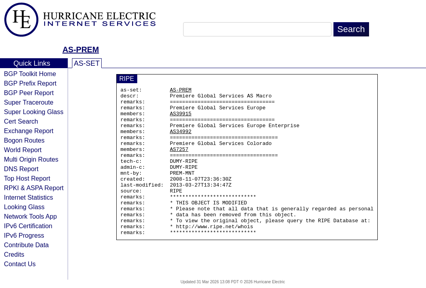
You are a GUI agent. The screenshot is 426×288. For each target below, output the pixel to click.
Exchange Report (28, 130)
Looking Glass (24, 206)
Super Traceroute (28, 102)
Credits (14, 254)
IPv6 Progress (24, 235)
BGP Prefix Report (30, 83)
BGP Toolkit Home (30, 73)
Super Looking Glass (33, 111)
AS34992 (180, 140)
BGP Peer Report (29, 92)
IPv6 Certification (28, 225)
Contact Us (20, 263)
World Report (23, 149)
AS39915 (180, 119)
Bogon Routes (24, 140)
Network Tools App (30, 216)
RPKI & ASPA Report (34, 187)
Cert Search (21, 121)
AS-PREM (80, 49)
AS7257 (179, 162)
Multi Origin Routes (31, 159)
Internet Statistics (28, 197)
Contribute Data (26, 244)
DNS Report (21, 168)
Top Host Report (27, 178)
